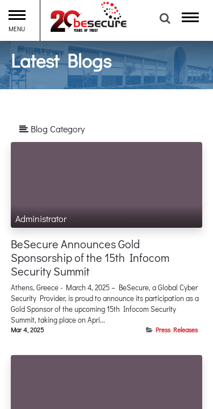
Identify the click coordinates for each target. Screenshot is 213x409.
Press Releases (177, 329)
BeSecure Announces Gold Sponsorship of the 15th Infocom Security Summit (90, 257)
